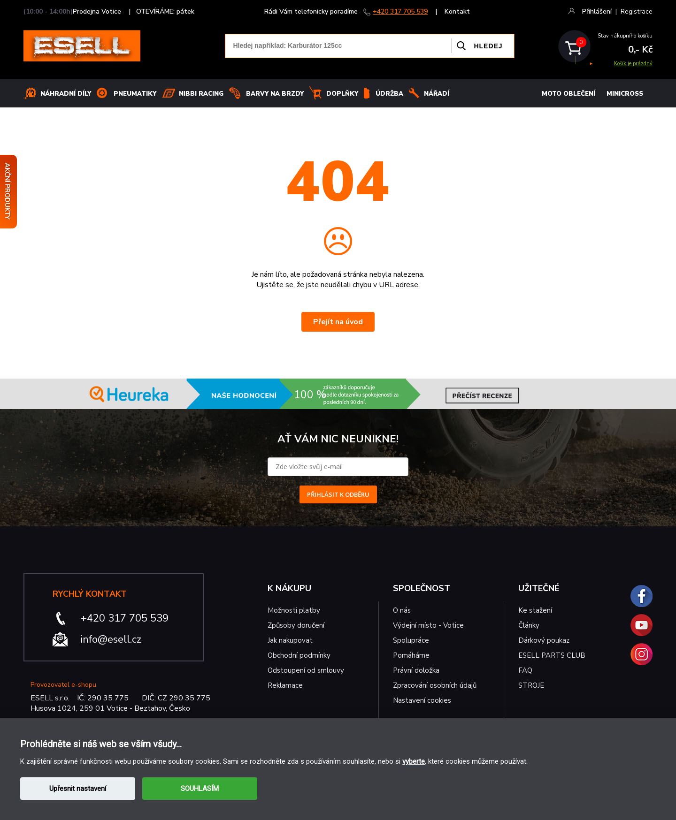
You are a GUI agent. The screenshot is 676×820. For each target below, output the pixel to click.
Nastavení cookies (422, 700)
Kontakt (457, 11)
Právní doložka (416, 670)
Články (528, 625)
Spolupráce (411, 640)
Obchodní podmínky (299, 655)
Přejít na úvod (338, 322)
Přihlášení (597, 11)
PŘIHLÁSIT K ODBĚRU (338, 494)
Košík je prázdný (633, 63)
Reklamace (285, 685)
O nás (402, 610)
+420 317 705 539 (400, 11)
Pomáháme (411, 655)
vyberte (413, 761)
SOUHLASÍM (200, 788)
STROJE (531, 685)
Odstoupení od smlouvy (306, 670)
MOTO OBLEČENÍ (568, 94)
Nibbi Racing (201, 94)
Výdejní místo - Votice (428, 625)
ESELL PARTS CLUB (551, 655)
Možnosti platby (294, 610)
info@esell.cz (111, 639)
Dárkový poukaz (543, 640)
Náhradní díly (65, 94)
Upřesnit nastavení (77, 788)
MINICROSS (625, 94)
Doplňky (342, 94)
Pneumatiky (135, 94)
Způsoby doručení (296, 625)
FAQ (525, 670)
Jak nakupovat (290, 640)
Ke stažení (535, 610)
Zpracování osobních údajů (434, 685)
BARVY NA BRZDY (275, 94)
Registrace (637, 11)
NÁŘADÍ (436, 94)
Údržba (389, 94)
